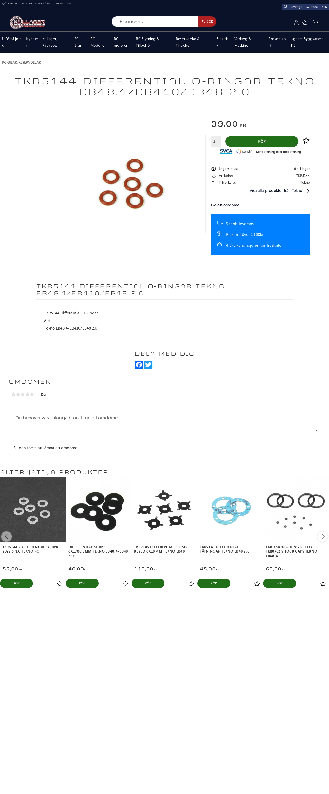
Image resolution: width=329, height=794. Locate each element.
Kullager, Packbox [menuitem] (50, 42)
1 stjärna (13, 396)
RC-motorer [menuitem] (121, 42)
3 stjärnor (22, 396)
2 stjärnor (18, 396)
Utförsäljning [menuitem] (11, 42)
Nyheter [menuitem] (32, 42)
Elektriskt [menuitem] (223, 42)
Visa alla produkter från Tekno (276, 192)
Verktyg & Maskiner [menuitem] (242, 42)
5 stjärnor (32, 396)
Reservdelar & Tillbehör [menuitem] (188, 42)
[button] (304, 23)
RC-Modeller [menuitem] (98, 42)
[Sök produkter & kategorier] (151, 21)
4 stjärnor (27, 396)
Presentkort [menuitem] (277, 42)
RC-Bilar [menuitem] (78, 42)
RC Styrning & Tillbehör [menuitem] (147, 42)
